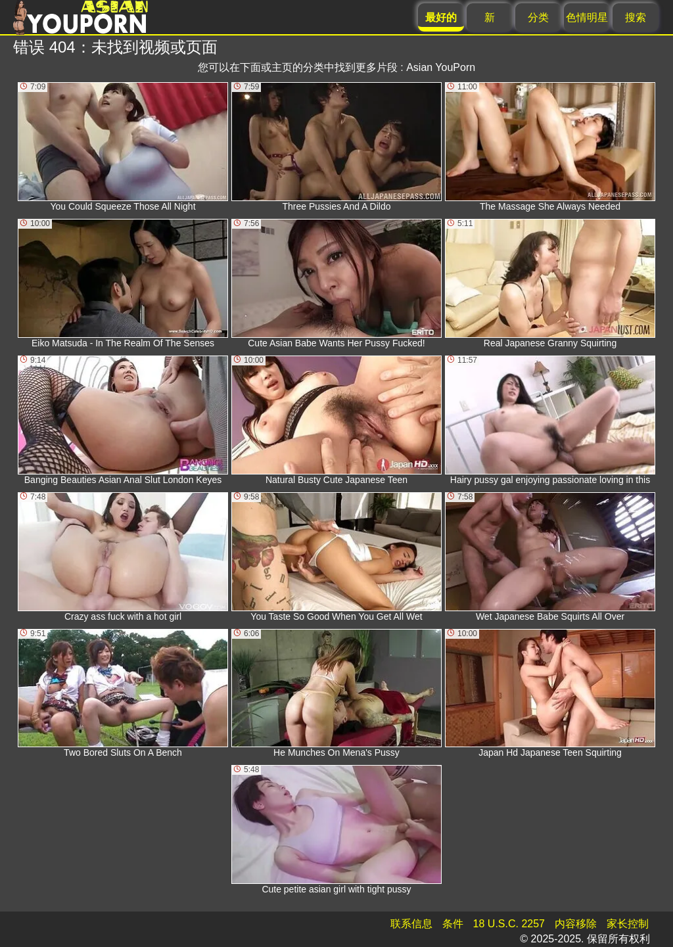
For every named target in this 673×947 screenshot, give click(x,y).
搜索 (635, 17)
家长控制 (628, 923)
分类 (538, 17)
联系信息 (411, 923)
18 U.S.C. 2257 (509, 923)
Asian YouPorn (440, 67)
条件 (452, 923)
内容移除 (576, 923)
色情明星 (587, 17)
